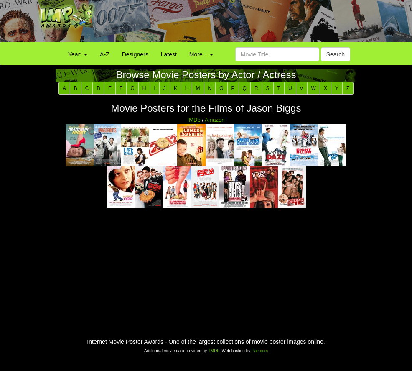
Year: (77, 54)
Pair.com (260, 350)
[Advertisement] (257, 23)
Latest (169, 54)
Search (335, 54)
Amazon (215, 120)
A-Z (104, 54)
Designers (135, 54)
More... (201, 54)
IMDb (194, 120)
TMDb (213, 350)
